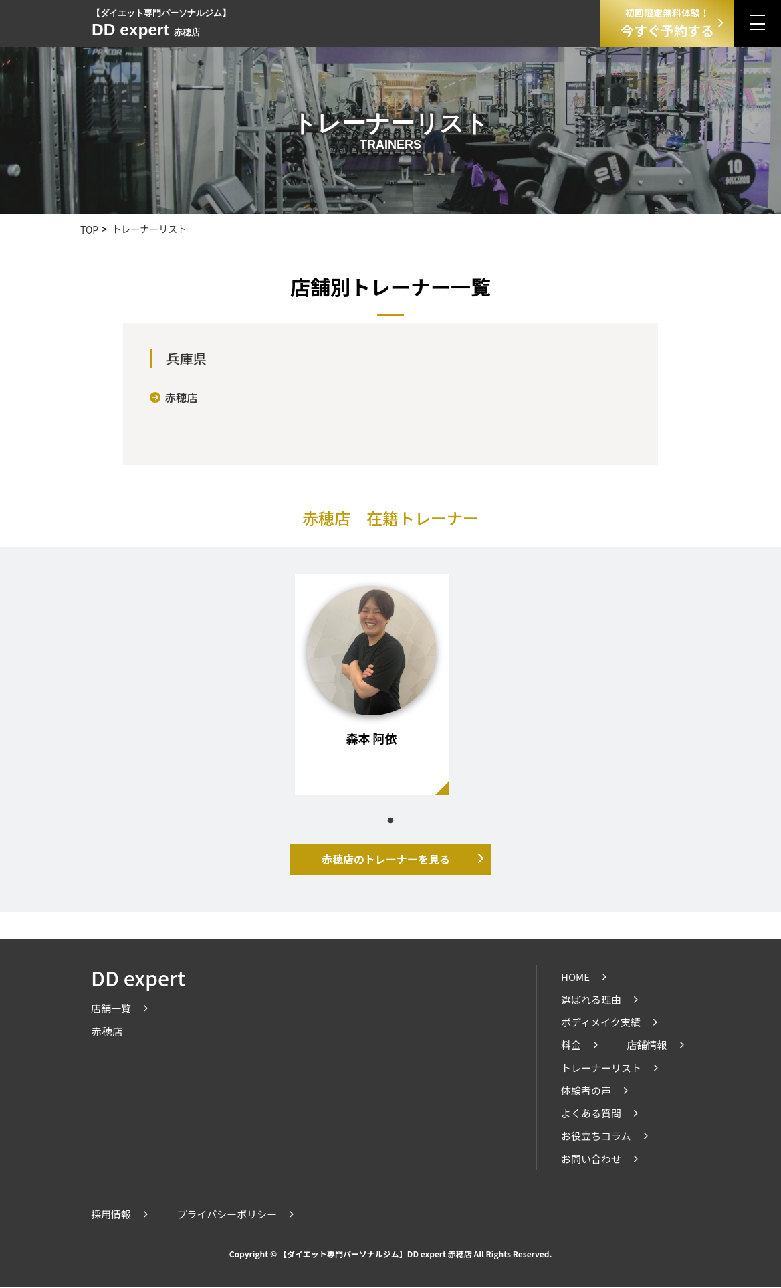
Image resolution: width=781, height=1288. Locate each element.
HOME (575, 978)
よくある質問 (591, 1114)
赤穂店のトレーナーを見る (386, 860)
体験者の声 (586, 1092)
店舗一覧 (111, 1009)
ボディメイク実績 (601, 1023)
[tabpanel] (372, 685)
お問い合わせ (591, 1160)
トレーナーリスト (601, 1069)
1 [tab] (390, 821)
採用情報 (111, 1215)
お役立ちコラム (596, 1137)
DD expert (138, 979)
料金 (571, 1046)
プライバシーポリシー (227, 1215)
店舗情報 (647, 1046)
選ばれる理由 (591, 1001)
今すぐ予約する (667, 22)
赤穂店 (175, 398)
